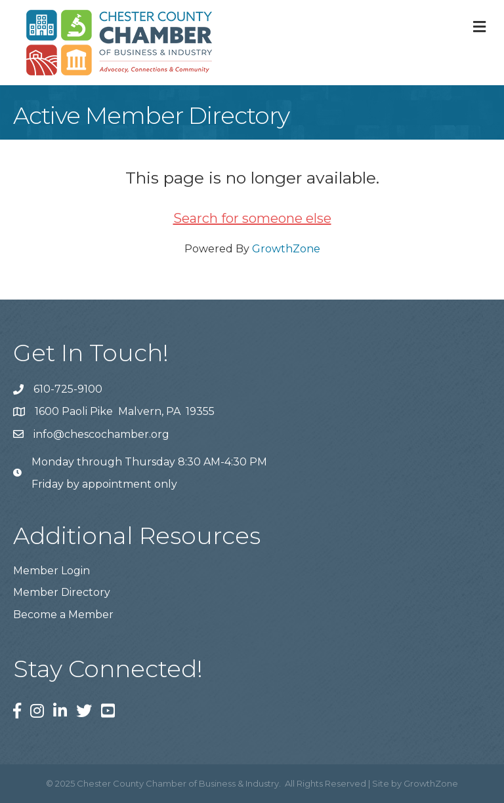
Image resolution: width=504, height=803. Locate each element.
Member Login (51, 570)
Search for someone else (252, 218)
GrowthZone (286, 249)
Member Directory (61, 592)
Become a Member (63, 614)
